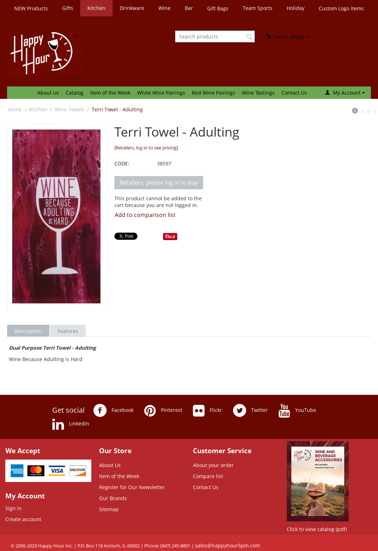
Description (28, 331)
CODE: (121, 163)
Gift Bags (217, 8)
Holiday (295, 8)
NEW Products (31, 8)
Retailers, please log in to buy (159, 182)
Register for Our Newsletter (132, 487)
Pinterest (163, 410)
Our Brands (113, 498)
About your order (213, 465)
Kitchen (96, 8)
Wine (164, 8)
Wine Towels (69, 109)
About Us (48, 92)
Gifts (67, 8)
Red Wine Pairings (213, 92)
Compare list (208, 476)
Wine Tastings (258, 92)
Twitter (250, 410)
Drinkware (132, 8)
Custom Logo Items (341, 8)
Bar (189, 8)
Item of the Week (110, 92)
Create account (23, 519)
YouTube (297, 410)
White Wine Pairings (161, 92)
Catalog (74, 92)
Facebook (113, 410)
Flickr (207, 410)
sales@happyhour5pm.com (227, 545)
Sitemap (109, 509)
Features (68, 331)
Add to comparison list (145, 215)
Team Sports (257, 8)
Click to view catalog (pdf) (317, 529)
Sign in (13, 508)
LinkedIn (70, 424)
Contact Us (294, 92)
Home (15, 109)
